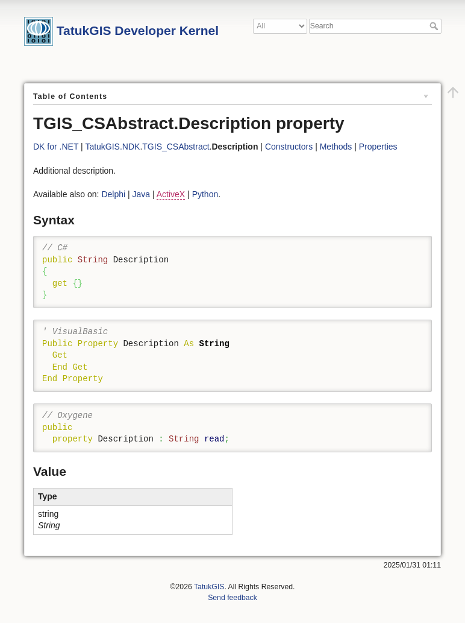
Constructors (289, 146)
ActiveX (171, 194)
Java (142, 194)
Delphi (113, 194)
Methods (336, 146)
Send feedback (232, 597)
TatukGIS (209, 587)
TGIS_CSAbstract (175, 146)
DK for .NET (55, 146)
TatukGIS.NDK (112, 146)
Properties (378, 146)
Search (435, 26)
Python (205, 194)
